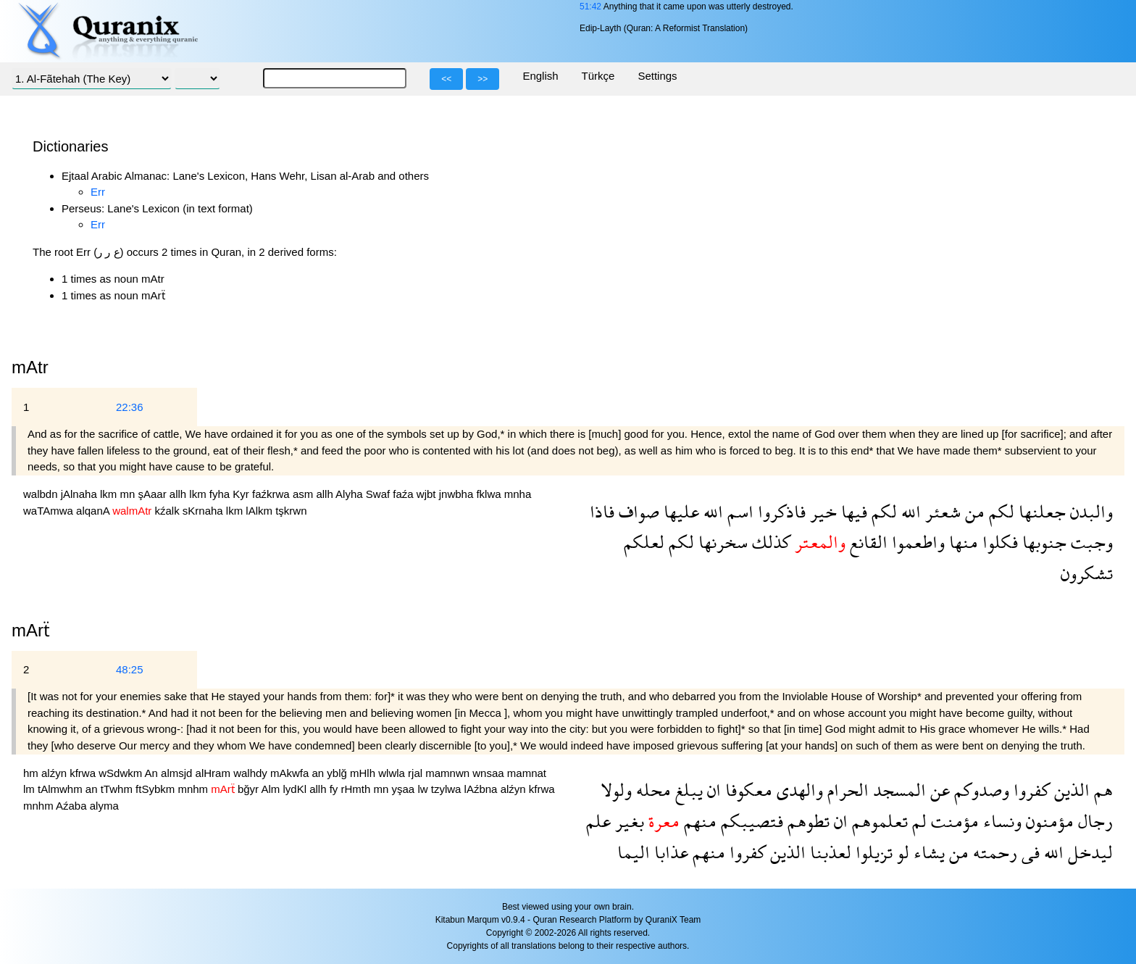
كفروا (1029, 789)
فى (1028, 852)
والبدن (1089, 511)
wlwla (393, 773)
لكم (999, 511)
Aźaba (73, 805)
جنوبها (1042, 541)
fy (335, 789)
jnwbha (458, 494)
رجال (1093, 821)
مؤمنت (953, 821)
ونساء (1000, 821)
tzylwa (447, 789)
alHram (215, 773)
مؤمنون (1048, 821)
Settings (657, 76)
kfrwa (84, 773)
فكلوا (998, 541)
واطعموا (916, 541)
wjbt (428, 494)
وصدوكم (979, 789)
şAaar (153, 494)
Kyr (242, 494)
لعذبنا (828, 852)
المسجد (897, 789)
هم (1101, 789)
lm (30, 789)
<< (446, 79)
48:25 (129, 669)
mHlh (364, 773)
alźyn (55, 773)
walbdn (42, 494)
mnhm (194, 789)
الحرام (846, 789)
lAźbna (482, 789)
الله (909, 511)
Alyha (350, 494)
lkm (110, 494)
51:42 (590, 6)
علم (598, 821)
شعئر (941, 511)
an (319, 773)
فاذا (602, 511)
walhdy (251, 773)
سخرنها (721, 541)
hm (32, 773)
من (973, 511)
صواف (636, 511)
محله (651, 789)
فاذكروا (779, 511)
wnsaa (489, 773)
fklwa (490, 494)
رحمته (993, 852)
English (540, 76)
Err (98, 192)
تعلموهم (878, 821)
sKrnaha (204, 510)
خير (821, 511)
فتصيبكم (750, 821)
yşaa (405, 789)
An (153, 773)
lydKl (296, 789)
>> (482, 79)
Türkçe (598, 76)
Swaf (379, 494)
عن (938, 789)
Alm (272, 789)
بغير (627, 821)
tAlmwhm (61, 789)
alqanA (94, 510)
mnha (518, 494)
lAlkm (260, 510)
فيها (852, 511)
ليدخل (1088, 852)
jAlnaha (80, 494)
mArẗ (31, 630)
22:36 (129, 407)
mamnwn (448, 773)
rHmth (357, 789)
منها (961, 541)
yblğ (338, 773)
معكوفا (746, 789)
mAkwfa (291, 773)
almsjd (178, 773)
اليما (633, 852)
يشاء (927, 852)
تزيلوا (872, 852)
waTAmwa (49, 510)
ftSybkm (156, 789)
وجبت (1089, 541)
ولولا (616, 789)
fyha (221, 494)
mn (129, 494)
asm (305, 494)
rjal (416, 773)
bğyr (250, 789)
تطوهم (806, 821)
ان (712, 789)
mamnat (526, 773)
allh (180, 494)
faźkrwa (272, 494)
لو (901, 852)
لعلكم (644, 541)
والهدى (797, 789)
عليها (679, 511)
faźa (405, 494)
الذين (1070, 789)
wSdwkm (121, 773)
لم (917, 821)
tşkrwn (290, 510)
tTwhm (118, 789)
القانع (866, 541)
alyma (104, 805)
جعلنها (1040, 511)
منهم (698, 821)
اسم (738, 511)
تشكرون (1087, 573)
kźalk (168, 510)
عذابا (669, 852)
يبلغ (687, 789)
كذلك (769, 541)
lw (423, 789)
